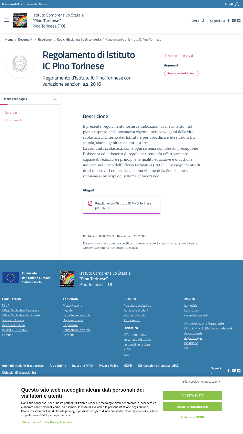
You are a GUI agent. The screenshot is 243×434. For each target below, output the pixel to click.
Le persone (70, 324)
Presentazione (72, 305)
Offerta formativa (135, 334)
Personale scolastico (137, 305)
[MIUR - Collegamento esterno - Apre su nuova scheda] (24, 4)
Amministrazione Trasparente (204, 323)
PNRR (188, 347)
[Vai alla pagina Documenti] (25, 39)
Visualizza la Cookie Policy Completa (47, 422)
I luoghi (68, 310)
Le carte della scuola (77, 315)
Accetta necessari (192, 406)
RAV (126, 354)
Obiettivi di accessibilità (19, 372)
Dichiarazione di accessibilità (158, 365)
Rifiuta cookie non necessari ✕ (201, 381)
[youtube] (234, 20)
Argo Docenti (193, 333)
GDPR (128, 365)
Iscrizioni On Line (13, 324)
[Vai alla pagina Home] (9, 39)
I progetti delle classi (137, 344)
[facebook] (228, 20)
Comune (7, 334)
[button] (30, 99)
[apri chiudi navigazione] (6, 20)
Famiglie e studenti (136, 310)
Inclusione (191, 342)
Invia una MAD (82, 365)
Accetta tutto (192, 395)
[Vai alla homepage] (20, 21)
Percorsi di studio (135, 315)
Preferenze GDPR (192, 417)
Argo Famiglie (193, 338)
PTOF (127, 349)
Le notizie (190, 305)
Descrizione (12, 112)
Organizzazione (73, 320)
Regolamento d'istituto (181, 73)
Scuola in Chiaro (13, 320)
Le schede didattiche (137, 339)
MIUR (6, 305)
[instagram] (239, 20)
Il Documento (14, 120)
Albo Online (58, 365)
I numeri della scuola (77, 329)
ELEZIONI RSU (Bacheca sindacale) (208, 328)
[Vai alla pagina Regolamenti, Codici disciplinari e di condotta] (69, 39)
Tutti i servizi (132, 320)
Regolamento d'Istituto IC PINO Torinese (123, 203)
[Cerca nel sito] (198, 20)
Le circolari (191, 310)
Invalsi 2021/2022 (15, 329)
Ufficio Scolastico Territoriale (21, 315)
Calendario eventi (196, 315)
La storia (68, 334)
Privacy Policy (108, 365)
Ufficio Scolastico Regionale (20, 310)
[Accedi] (232, 4)
